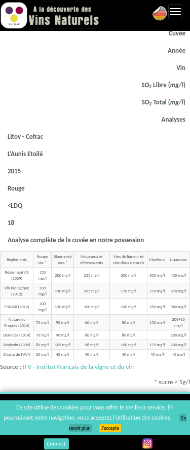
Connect (56, 443)
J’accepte (110, 428)
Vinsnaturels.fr (50, 15)
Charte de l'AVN (16, 354)
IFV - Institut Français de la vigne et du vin (78, 366)
